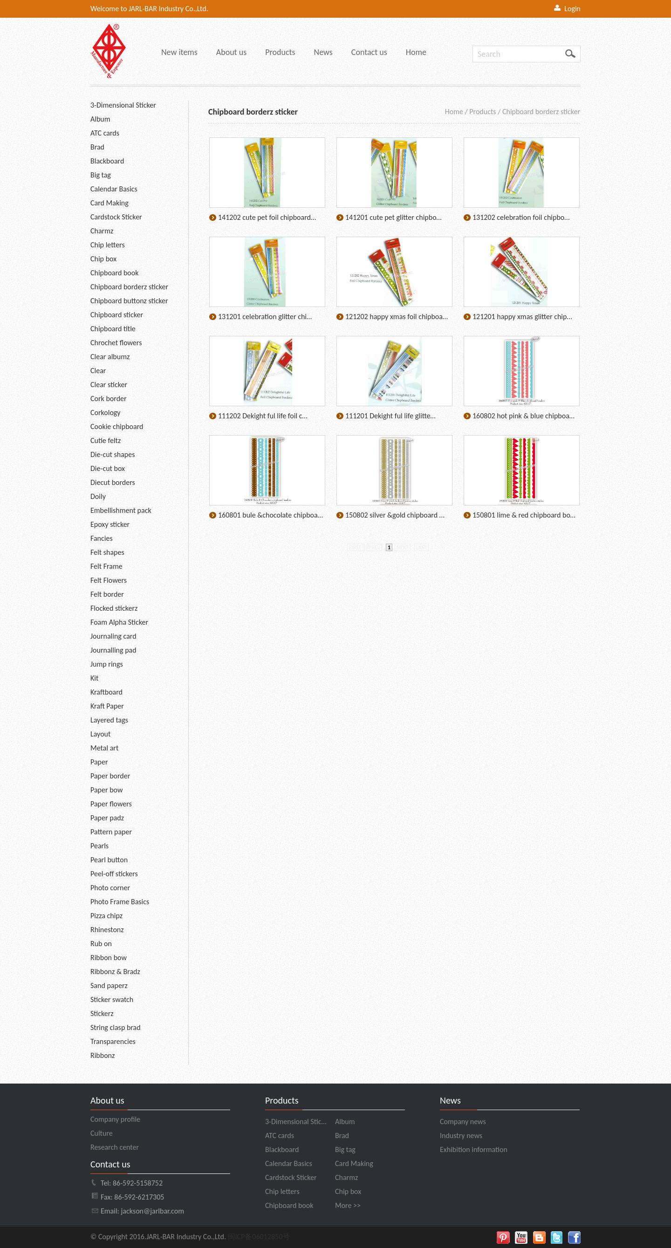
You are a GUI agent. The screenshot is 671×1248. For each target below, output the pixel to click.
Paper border (110, 775)
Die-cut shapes (112, 454)
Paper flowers (111, 803)
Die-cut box (107, 468)
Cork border (108, 398)
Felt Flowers (108, 580)
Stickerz (102, 1013)
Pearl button (109, 859)
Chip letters (107, 244)
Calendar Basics (113, 188)
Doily (98, 496)
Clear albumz (110, 356)
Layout (100, 734)
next (403, 547)
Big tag (100, 174)
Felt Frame (106, 566)
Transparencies (113, 1041)
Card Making (109, 202)
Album (100, 119)
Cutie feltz (105, 440)
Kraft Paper (107, 706)
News (323, 52)
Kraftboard (106, 692)
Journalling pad (113, 650)
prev (374, 547)
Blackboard (107, 161)
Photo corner (110, 887)
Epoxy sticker (110, 524)
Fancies (101, 538)
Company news (463, 1121)
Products (280, 52)
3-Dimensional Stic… (295, 1121)
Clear (98, 370)
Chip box (103, 258)
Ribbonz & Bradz (115, 971)
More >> (348, 1205)
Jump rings (106, 664)
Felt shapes (107, 552)
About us (231, 52)
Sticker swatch (111, 999)
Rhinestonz (107, 929)
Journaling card (113, 636)
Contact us (369, 52)
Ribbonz (102, 1055)
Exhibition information (473, 1149)
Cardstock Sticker (116, 216)
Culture (101, 1133)
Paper (99, 761)
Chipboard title (113, 328)
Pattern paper (111, 831)
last (421, 547)
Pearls (99, 845)
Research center (114, 1147)
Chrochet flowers (116, 342)
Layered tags (109, 720)
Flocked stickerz (113, 608)
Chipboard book (114, 272)
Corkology (105, 412)
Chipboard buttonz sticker (129, 300)
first (356, 547)
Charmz (101, 230)
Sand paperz (109, 985)
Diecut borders (112, 482)
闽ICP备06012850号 (259, 1236)
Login (572, 8)
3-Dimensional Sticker (123, 105)
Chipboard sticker (116, 314)
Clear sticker (108, 384)
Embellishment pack (120, 510)
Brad (97, 147)
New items (179, 52)
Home (416, 52)
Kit (94, 678)
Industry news (461, 1135)
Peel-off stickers (114, 873)
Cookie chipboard (116, 426)
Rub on (101, 943)
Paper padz (107, 817)
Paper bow (106, 789)
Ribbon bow (108, 957)
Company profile (115, 1119)
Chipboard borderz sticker (129, 286)
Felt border (107, 594)
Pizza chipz (106, 915)
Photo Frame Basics (119, 901)
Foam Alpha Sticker (119, 622)
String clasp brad (115, 1027)
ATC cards (104, 133)
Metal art (104, 747)
